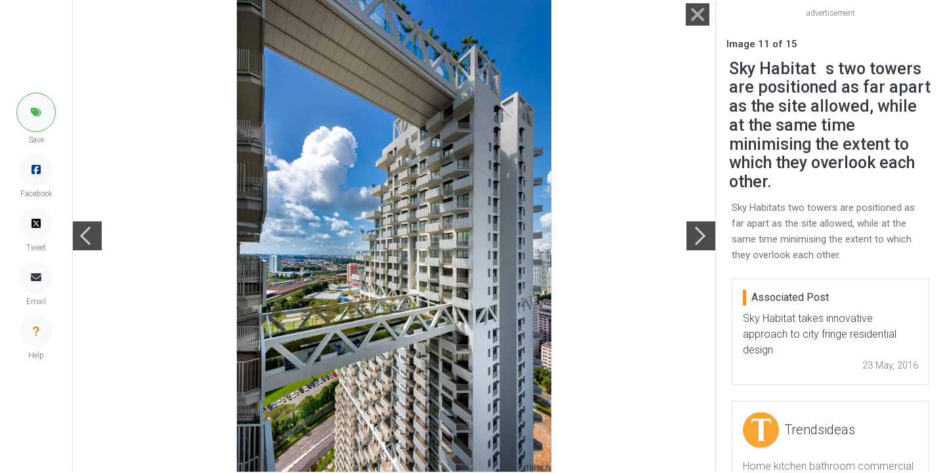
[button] (36, 112)
